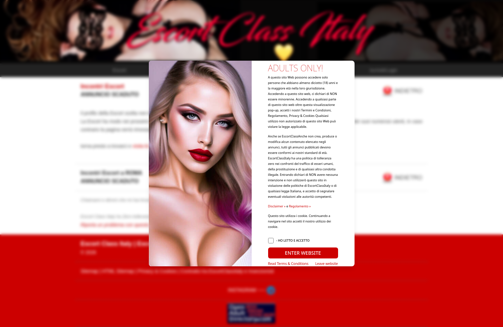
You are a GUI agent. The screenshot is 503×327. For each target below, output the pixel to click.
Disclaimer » (277, 206)
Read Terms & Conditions (288, 263)
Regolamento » (300, 206)
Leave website (326, 263)
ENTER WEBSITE (303, 253)
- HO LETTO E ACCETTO (293, 240)
